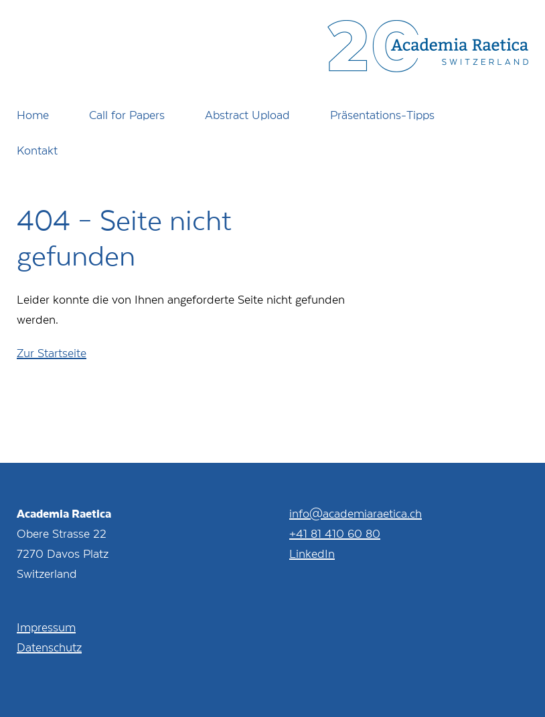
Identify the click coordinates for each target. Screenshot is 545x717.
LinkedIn (312, 553)
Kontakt (37, 149)
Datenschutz (49, 646)
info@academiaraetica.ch (355, 513)
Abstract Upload (247, 114)
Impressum (46, 626)
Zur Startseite (51, 352)
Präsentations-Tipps (382, 114)
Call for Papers (127, 114)
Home (33, 114)
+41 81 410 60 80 (334, 533)
